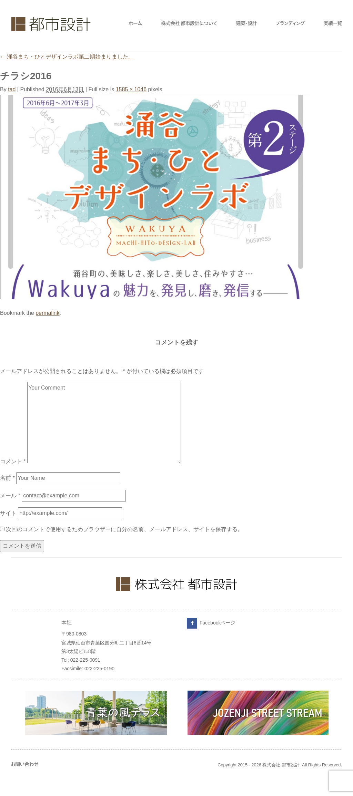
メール (10, 495)
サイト (8, 513)
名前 (7, 478)
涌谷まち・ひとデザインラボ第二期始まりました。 (67, 57)
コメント (13, 461)
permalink (47, 313)
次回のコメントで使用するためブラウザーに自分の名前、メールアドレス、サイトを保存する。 (124, 529)
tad (12, 89)
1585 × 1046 (131, 89)
